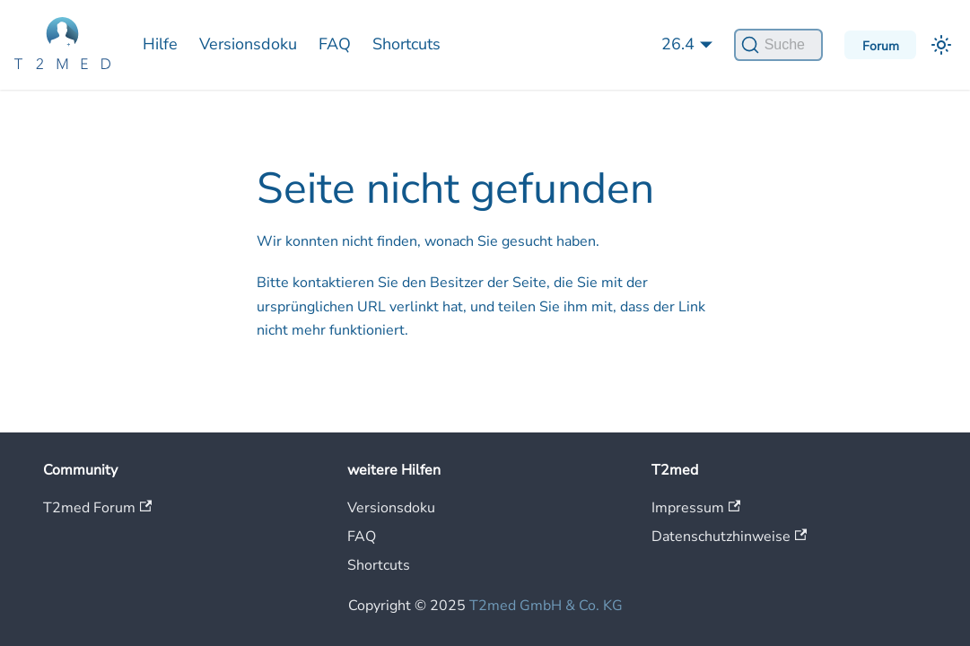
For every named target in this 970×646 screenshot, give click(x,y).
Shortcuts (406, 44)
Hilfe (160, 44)
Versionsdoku (248, 44)
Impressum (695, 508)
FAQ (335, 44)
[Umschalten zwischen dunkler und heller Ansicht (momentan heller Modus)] (941, 45)
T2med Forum (97, 508)
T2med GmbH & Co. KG (546, 605)
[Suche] (778, 45)
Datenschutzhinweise (729, 536)
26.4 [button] (678, 44)
